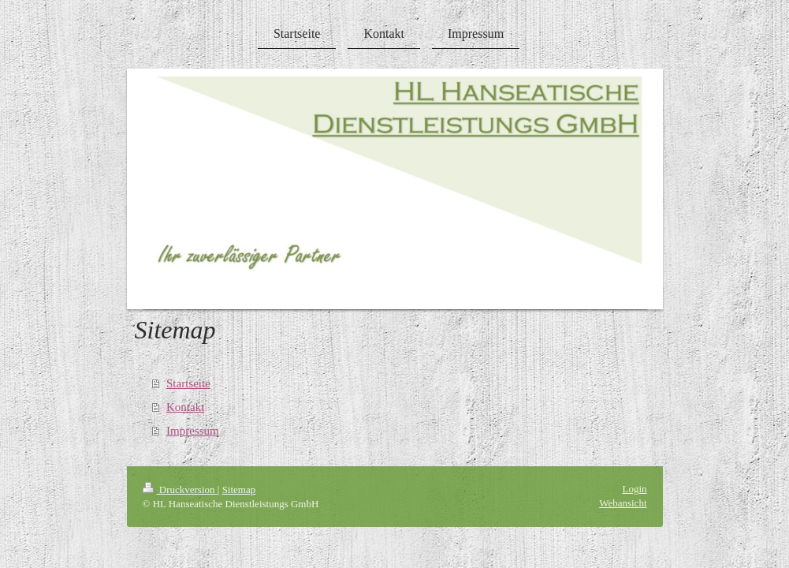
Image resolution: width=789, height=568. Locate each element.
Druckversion (180, 489)
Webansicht (622, 503)
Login (634, 489)
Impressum (192, 430)
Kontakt (185, 407)
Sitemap (239, 489)
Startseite (188, 383)
